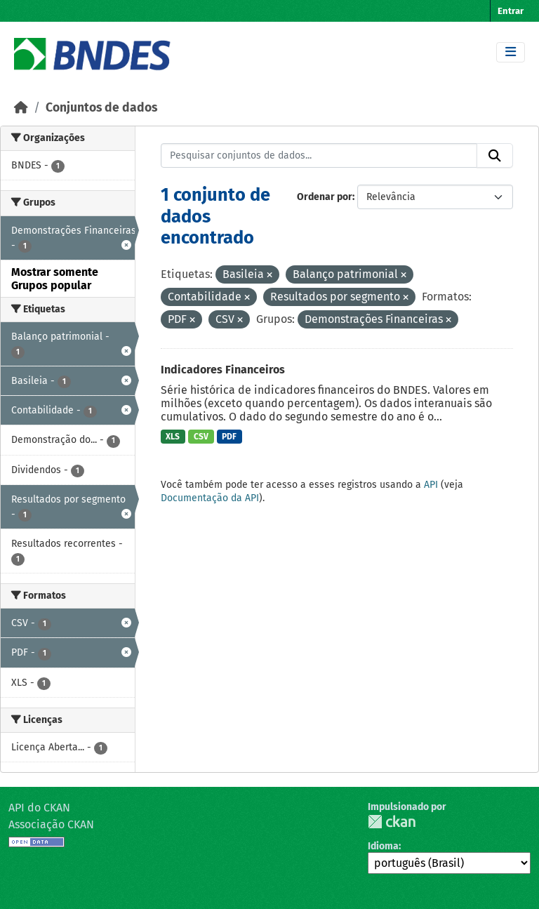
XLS (173, 437)
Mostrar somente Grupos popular (54, 278)
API (431, 485)
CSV (201, 437)
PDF (229, 437)
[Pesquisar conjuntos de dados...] (319, 155)
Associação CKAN (51, 824)
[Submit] (495, 155)
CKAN (391, 821)
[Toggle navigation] (510, 52)
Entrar (511, 11)
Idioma (383, 846)
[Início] (21, 107)
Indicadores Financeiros (223, 369)
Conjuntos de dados (101, 107)
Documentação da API (210, 498)
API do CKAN (39, 807)
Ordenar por (324, 197)
